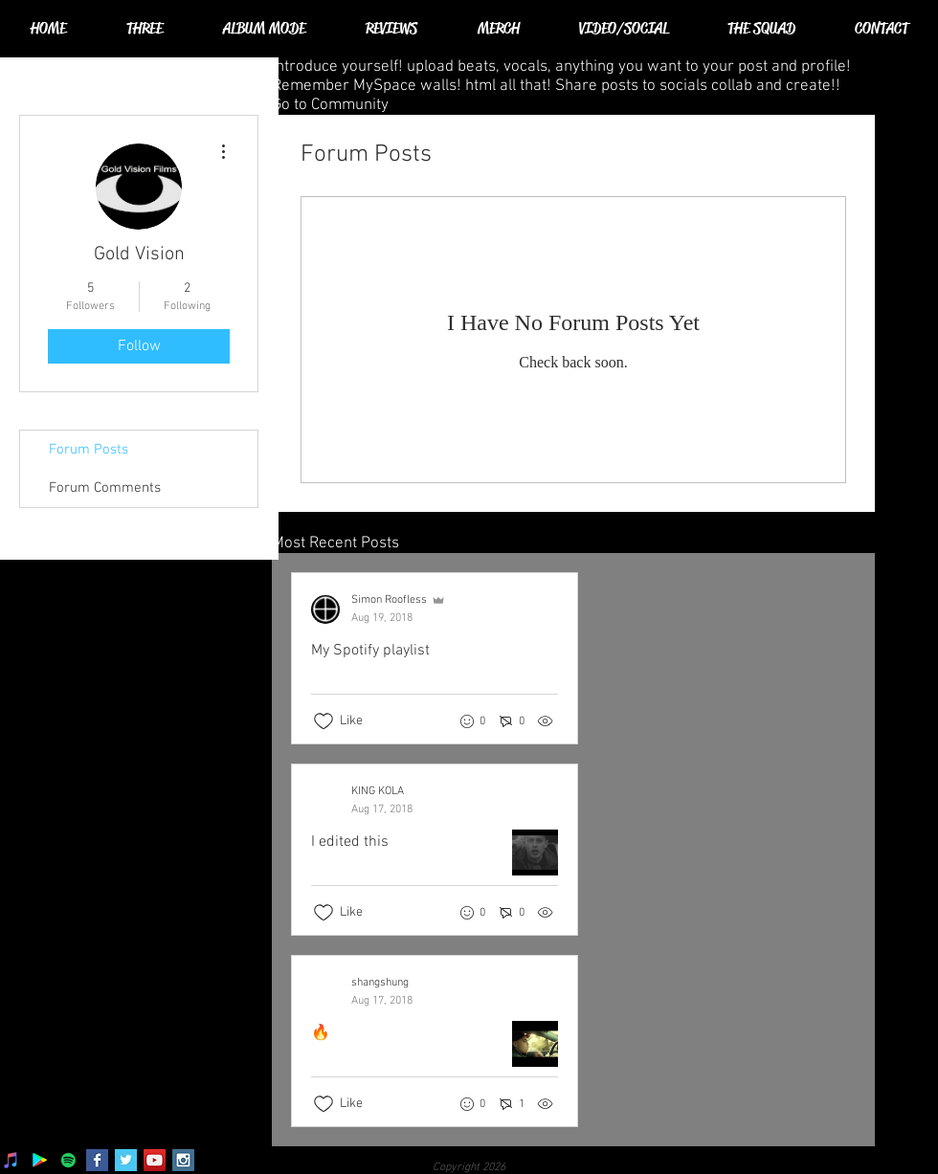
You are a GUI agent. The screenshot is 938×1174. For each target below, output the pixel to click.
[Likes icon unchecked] (323, 721)
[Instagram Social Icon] (183, 1160)
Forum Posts (88, 449)
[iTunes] (11, 1160)
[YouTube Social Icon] (155, 1160)
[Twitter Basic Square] (126, 1160)
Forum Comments (105, 488)
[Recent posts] (573, 849)
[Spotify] (68, 1160)
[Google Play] (40, 1160)
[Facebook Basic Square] (97, 1160)
